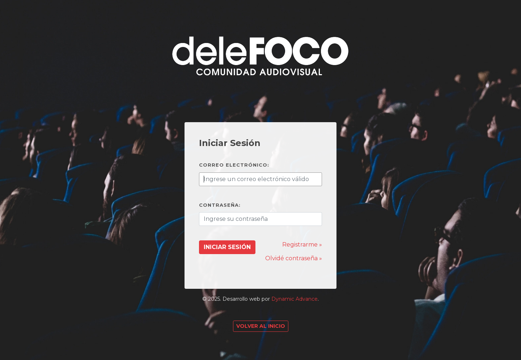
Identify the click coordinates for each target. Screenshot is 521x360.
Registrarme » (302, 244)
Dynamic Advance (294, 299)
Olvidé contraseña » (293, 258)
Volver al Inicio (260, 326)
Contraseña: (220, 205)
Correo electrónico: (234, 165)
